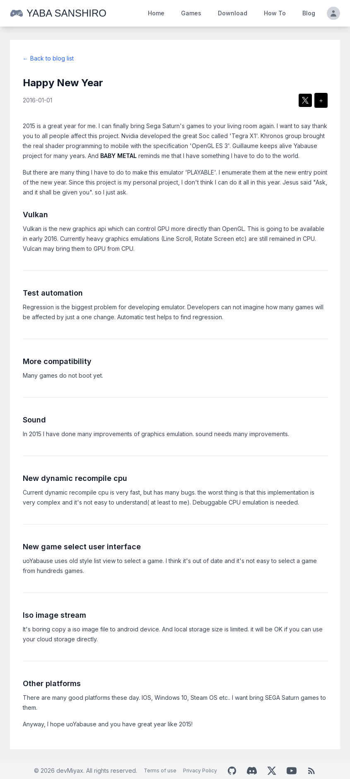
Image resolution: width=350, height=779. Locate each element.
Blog (308, 13)
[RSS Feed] (311, 771)
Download (232, 13)
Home (156, 13)
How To (275, 13)
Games (191, 13)
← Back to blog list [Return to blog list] (48, 58)
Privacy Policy (200, 770)
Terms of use (160, 770)
